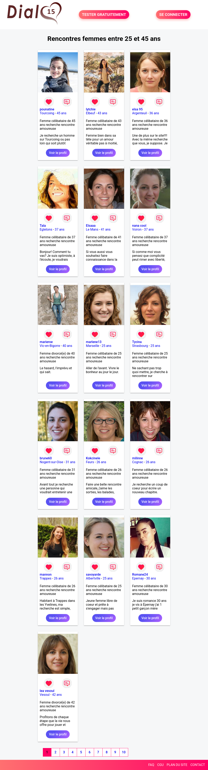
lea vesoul (47, 691)
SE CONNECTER (173, 14)
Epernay (138, 578)
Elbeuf (90, 113)
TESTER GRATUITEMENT (104, 14)
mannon (46, 574)
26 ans (101, 462)
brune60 (46, 458)
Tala (43, 226)
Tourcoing (47, 113)
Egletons (46, 229)
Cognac (137, 462)
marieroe (46, 342)
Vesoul (45, 695)
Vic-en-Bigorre (50, 346)
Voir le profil (57, 153)
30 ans (151, 578)
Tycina (137, 342)
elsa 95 (137, 109)
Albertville (93, 578)
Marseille (92, 346)
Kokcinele (93, 458)
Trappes (45, 578)
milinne (137, 458)
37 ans (60, 229)
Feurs (90, 462)
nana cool (139, 226)
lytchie (90, 109)
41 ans (105, 229)
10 (124, 752)
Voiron (137, 229)
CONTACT (197, 765)
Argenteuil (139, 113)
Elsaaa (90, 226)
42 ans (57, 695)
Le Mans (92, 229)
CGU (160, 765)
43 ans (102, 113)
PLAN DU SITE (177, 765)
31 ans (70, 462)
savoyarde (93, 574)
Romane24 (140, 574)
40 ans (67, 346)
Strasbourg (140, 346)
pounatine (47, 109)
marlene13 (94, 342)
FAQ (151, 765)
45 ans (61, 113)
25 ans (106, 346)
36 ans (154, 113)
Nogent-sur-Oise (51, 462)
